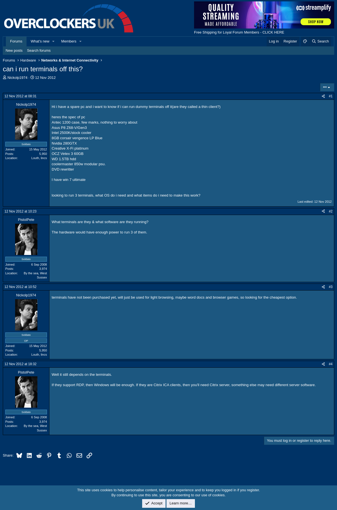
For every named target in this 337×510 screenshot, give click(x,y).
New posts (14, 50)
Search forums (39, 50)
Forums (16, 41)
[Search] (320, 41)
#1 (331, 96)
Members (68, 41)
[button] (53, 41)
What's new (40, 41)
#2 (331, 211)
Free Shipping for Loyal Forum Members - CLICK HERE (239, 32)
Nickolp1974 (18, 77)
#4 (331, 364)
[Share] (323, 96)
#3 (331, 287)
